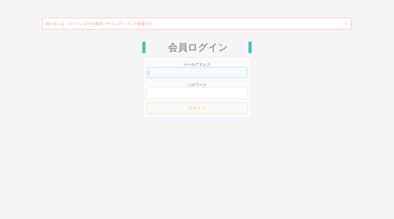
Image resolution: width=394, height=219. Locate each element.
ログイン (197, 108)
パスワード (197, 85)
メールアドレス (197, 64)
